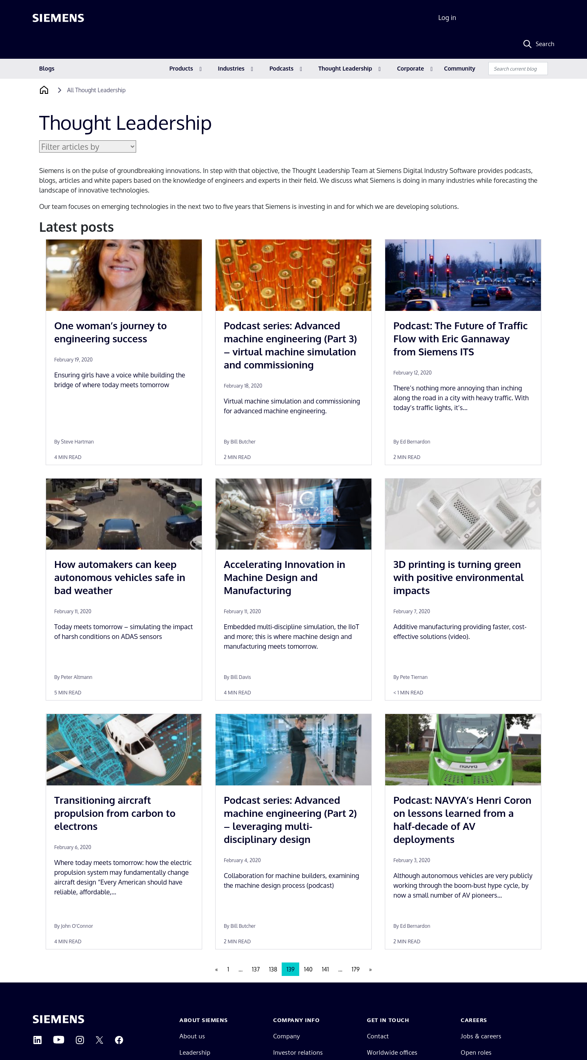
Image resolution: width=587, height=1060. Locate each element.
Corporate (410, 68)
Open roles (476, 1052)
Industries (231, 68)
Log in (447, 17)
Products (181, 68)
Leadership (194, 1052)
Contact (378, 1036)
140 (308, 969)
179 (356, 969)
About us (192, 1036)
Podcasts (281, 68)
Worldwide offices (392, 1052)
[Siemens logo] (58, 18)
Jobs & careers (481, 1036)
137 (256, 969)
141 (325, 969)
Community (459, 68)
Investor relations (298, 1052)
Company (286, 1036)
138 (273, 969)
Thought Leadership (345, 68)
